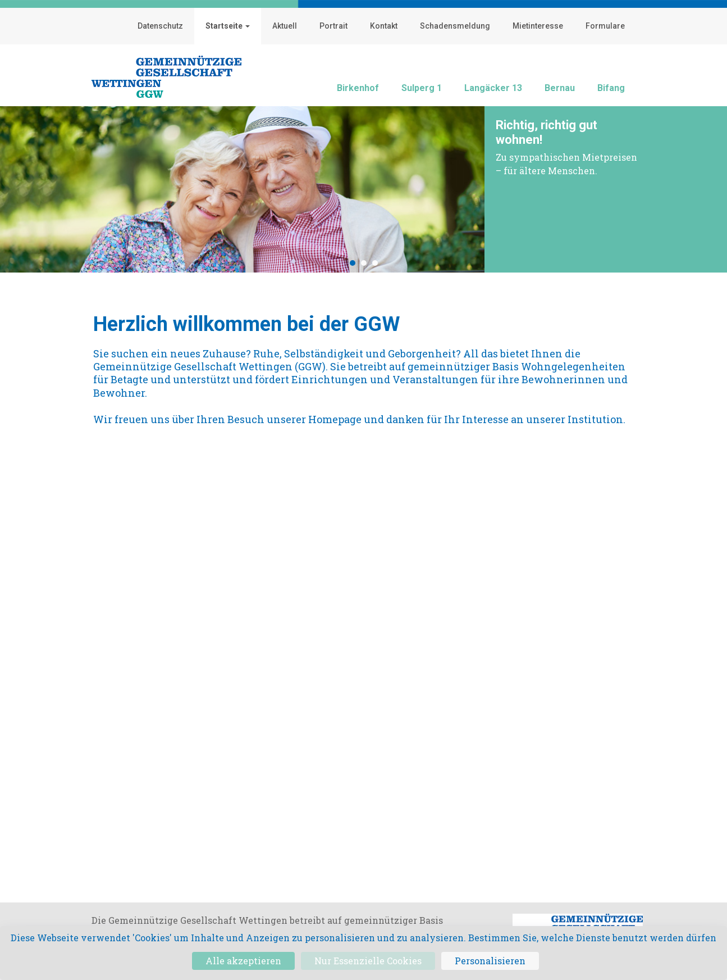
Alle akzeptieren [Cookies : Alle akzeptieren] (243, 961)
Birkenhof (358, 88)
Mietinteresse (538, 25)
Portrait (333, 25)
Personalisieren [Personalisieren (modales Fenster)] (490, 961)
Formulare (605, 25)
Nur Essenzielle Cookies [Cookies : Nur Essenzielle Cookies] (368, 961)
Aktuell (284, 25)
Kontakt (383, 25)
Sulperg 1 (421, 88)
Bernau (560, 88)
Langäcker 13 (493, 88)
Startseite (227, 25)
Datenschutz (160, 25)
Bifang (611, 88)
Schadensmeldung (455, 25)
